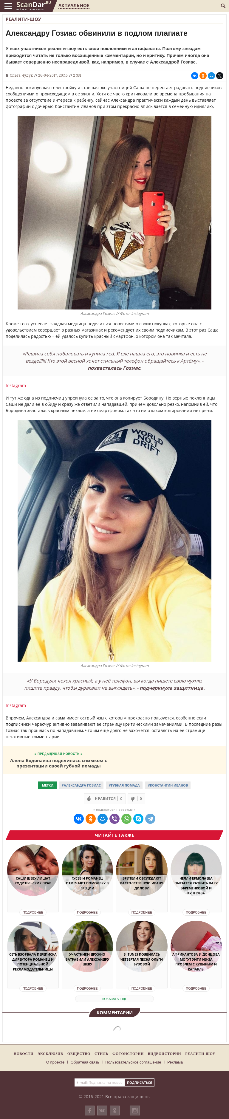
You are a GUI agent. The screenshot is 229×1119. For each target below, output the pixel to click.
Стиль (101, 1054)
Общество (78, 1054)
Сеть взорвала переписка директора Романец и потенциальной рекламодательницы (33, 961)
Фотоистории (128, 1054)
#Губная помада (124, 785)
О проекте (55, 1062)
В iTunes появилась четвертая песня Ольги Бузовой (141, 959)
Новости (23, 1054)
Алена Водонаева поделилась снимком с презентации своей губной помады (58, 762)
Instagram (16, 385)
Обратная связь (85, 1062)
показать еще (114, 999)
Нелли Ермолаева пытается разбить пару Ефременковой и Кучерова (196, 885)
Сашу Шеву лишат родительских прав (33, 881)
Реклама (175, 1062)
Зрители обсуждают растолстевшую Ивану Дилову (141, 883)
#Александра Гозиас (81, 785)
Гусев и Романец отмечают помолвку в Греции (87, 883)
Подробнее (33, 912)
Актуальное (73, 5)
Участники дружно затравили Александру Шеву (87, 959)
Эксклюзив (50, 1054)
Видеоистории (164, 1054)
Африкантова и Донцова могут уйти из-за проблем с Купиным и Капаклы (196, 961)
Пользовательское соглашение (133, 1062)
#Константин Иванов (168, 785)
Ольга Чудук (21, 75)
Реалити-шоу (23, 19)
